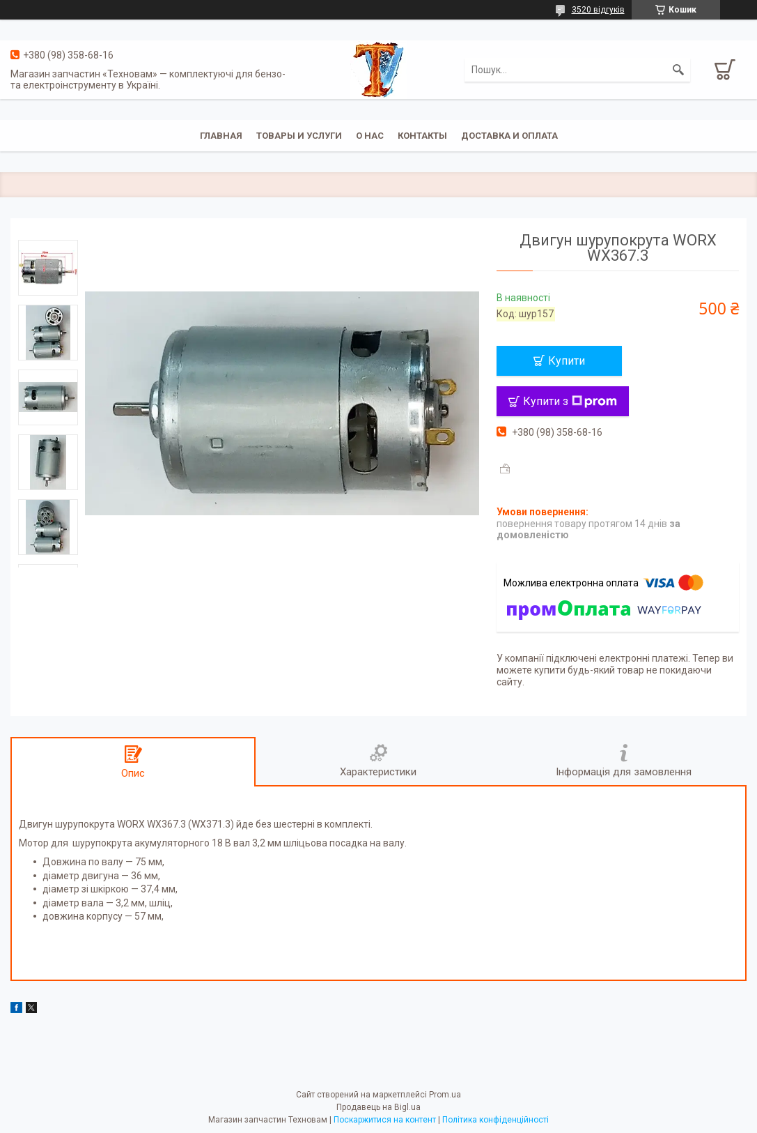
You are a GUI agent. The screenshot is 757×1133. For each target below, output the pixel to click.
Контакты (422, 135)
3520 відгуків (598, 10)
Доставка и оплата (509, 135)
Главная (221, 135)
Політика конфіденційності (495, 1120)
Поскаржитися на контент (385, 1120)
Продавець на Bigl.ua (378, 1107)
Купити (566, 360)
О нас (370, 135)
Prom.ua (445, 1095)
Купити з (570, 401)
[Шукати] (678, 70)
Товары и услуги (299, 135)
